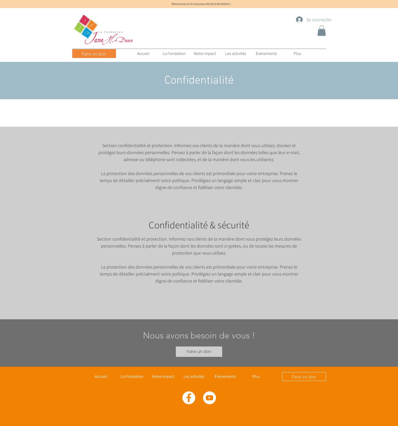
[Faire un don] (94, 53)
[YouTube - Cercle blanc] (209, 397)
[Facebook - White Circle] (188, 397)
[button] (321, 30)
